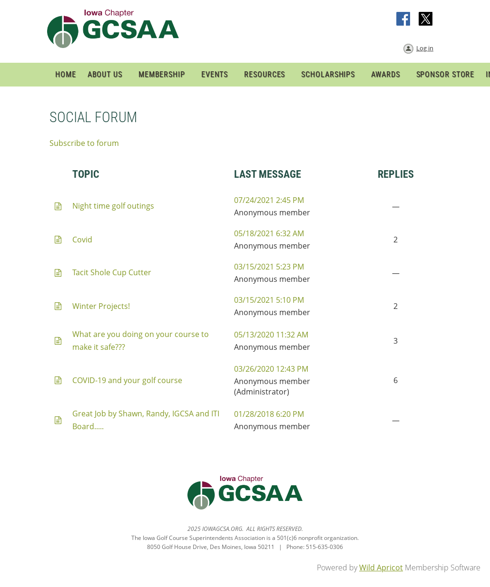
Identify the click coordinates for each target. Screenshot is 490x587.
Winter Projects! (101, 306)
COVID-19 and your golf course (127, 380)
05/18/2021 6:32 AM (269, 233)
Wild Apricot (381, 567)
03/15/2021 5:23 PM (269, 266)
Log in (424, 48)
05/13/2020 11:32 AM (271, 334)
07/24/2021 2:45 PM (269, 200)
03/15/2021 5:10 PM (269, 300)
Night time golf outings (113, 206)
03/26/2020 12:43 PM (271, 369)
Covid (82, 239)
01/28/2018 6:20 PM (269, 414)
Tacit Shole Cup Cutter (111, 272)
